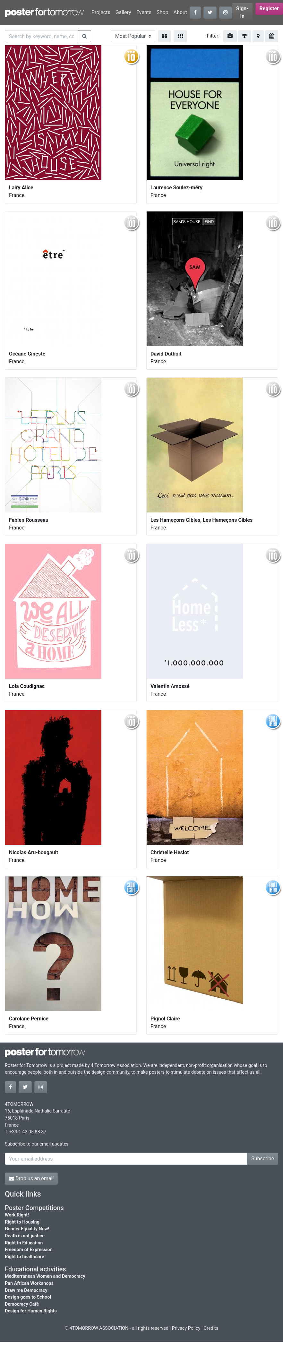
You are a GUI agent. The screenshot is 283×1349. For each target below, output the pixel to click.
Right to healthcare (24, 1256)
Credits (211, 1328)
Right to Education (24, 1243)
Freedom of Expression (29, 1249)
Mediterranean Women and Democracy (45, 1276)
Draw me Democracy (26, 1290)
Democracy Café (22, 1304)
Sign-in (242, 12)
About (180, 12)
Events (143, 12)
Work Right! (17, 1215)
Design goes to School (28, 1297)
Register (269, 8)
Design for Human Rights (31, 1311)
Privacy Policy (186, 1328)
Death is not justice (25, 1236)
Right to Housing (22, 1222)
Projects (100, 12)
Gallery (123, 12)
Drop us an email (31, 1178)
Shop (162, 12)
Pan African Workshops (29, 1283)
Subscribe (262, 1159)
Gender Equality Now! (27, 1229)
